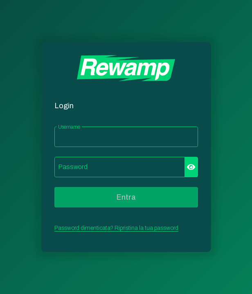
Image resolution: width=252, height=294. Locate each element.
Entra (126, 197)
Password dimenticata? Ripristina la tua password (116, 228)
